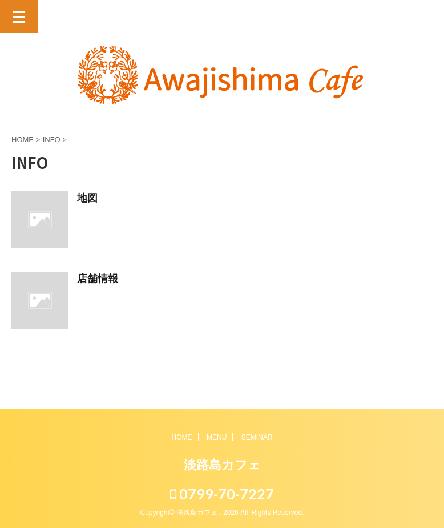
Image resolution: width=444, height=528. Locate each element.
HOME (182, 437)
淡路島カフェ (222, 465)
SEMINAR (257, 437)
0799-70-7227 (222, 493)
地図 (87, 198)
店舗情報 (97, 279)
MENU (217, 437)
